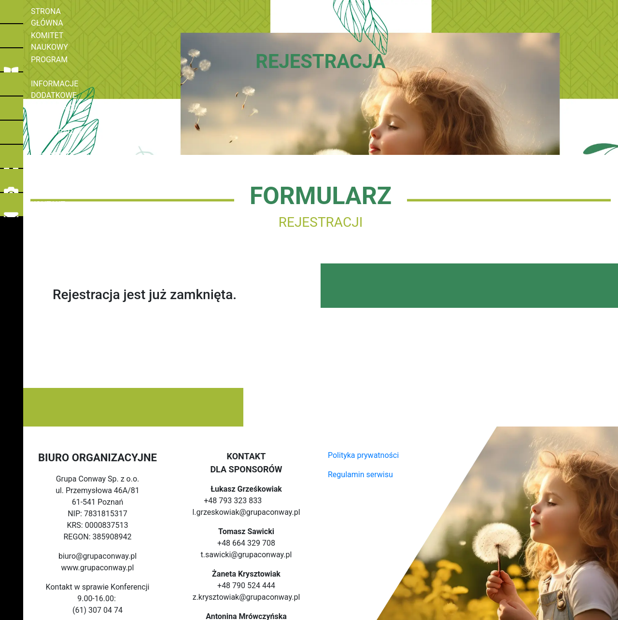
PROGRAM (45, 61)
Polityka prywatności (363, 455)
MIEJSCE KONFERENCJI (68, 158)
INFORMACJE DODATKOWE (74, 85)
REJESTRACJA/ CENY (65, 109)
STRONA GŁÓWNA (59, 13)
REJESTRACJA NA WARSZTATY (81, 133)
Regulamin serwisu (360, 474)
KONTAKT (44, 206)
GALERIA (42, 182)
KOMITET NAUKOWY (62, 37)
